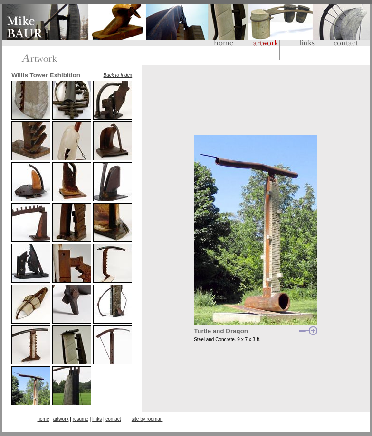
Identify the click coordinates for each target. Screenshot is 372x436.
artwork (61, 419)
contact (113, 419)
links (97, 419)
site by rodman (147, 419)
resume (80, 419)
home (43, 419)
